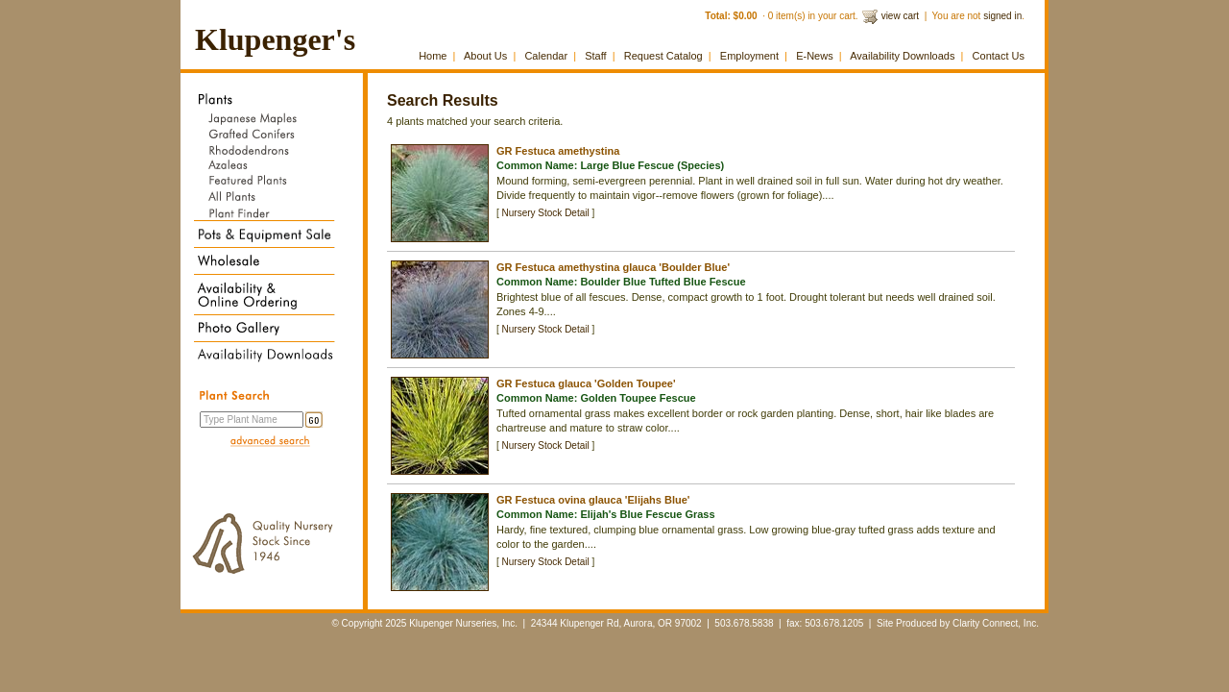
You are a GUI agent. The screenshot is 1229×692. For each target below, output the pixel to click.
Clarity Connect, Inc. (995, 623)
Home (432, 56)
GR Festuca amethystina (557, 151)
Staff (595, 56)
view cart (900, 16)
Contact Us (998, 56)
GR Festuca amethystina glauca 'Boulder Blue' (613, 267)
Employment (749, 56)
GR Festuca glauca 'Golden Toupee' (586, 383)
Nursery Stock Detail (546, 213)
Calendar (545, 56)
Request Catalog (663, 56)
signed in (1002, 16)
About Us (485, 56)
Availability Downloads (902, 56)
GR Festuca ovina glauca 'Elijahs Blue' (592, 500)
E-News (814, 56)
